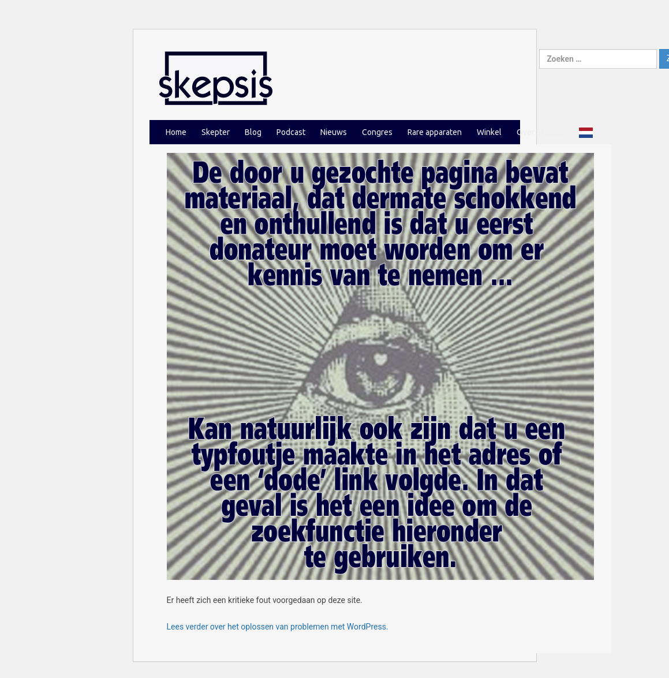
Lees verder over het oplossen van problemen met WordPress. (277, 626)
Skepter (215, 132)
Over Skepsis (540, 132)
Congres (377, 132)
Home (176, 132)
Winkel (489, 132)
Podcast (290, 132)
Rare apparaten (435, 132)
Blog (253, 132)
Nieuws (333, 132)
